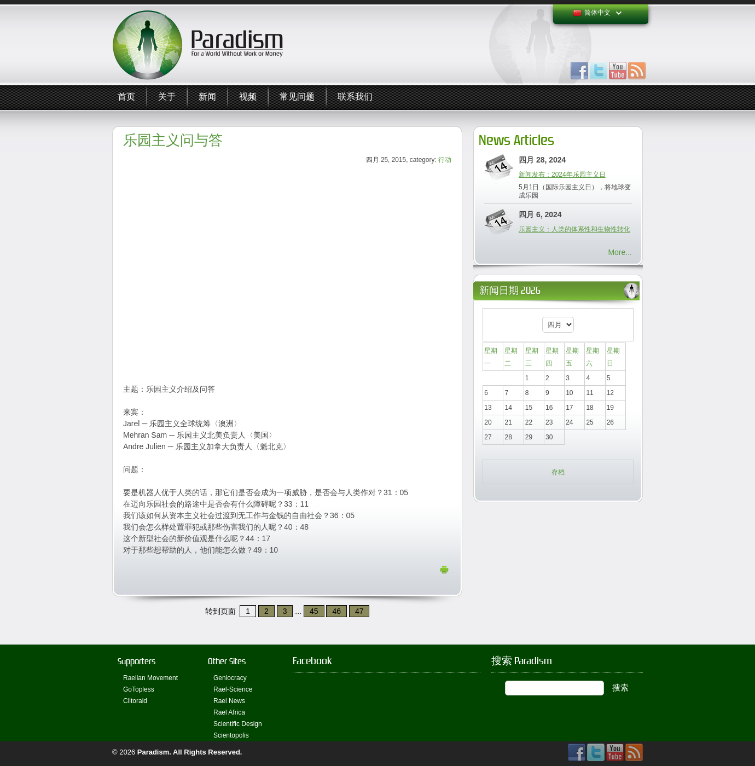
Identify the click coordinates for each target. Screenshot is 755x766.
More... (620, 252)
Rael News (229, 701)
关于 (167, 97)
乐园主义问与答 (173, 140)
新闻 (207, 97)
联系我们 (355, 97)
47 (359, 611)
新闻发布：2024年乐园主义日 (562, 174)
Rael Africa (229, 712)
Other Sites (227, 661)
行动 (444, 160)
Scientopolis (231, 735)
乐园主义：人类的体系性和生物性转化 (574, 229)
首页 (126, 97)
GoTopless (138, 689)
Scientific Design (237, 724)
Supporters (136, 661)
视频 (248, 97)
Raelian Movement (150, 678)
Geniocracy (230, 678)
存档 (558, 472)
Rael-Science (232, 689)
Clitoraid (135, 701)
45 (314, 611)
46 (336, 611)
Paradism (153, 752)
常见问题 (297, 97)
